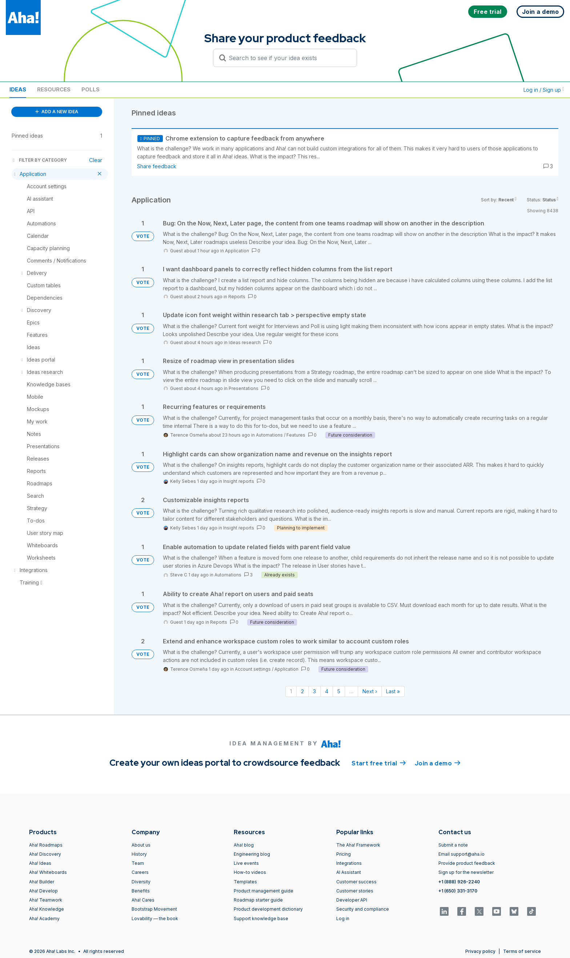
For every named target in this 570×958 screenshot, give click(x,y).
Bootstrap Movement (154, 909)
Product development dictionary (268, 909)
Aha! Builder (41, 881)
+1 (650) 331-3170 (457, 891)
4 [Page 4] (326, 691)
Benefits (141, 891)
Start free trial (379, 763)
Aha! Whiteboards (48, 872)
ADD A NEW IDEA (56, 111)
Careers (140, 872)
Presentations (243, 388)
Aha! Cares (143, 900)
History (139, 854)
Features (295, 435)
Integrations (349, 863)
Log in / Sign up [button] (543, 90)
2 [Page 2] (302, 691)
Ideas (17, 89)
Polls (90, 89)
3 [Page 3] (314, 691)
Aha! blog (244, 845)
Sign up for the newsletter (466, 872)
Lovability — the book (155, 918)
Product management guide (263, 891)
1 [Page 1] (291, 691)
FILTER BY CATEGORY (39, 160)
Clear (95, 160)
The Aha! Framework (358, 845)
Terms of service (522, 951)
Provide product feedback (466, 863)
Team (138, 863)
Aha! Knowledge (46, 909)
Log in (342, 918)
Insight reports (238, 481)
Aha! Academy (44, 918)
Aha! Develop (43, 891)
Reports (236, 296)
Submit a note (453, 845)
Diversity (141, 881)
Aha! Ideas (40, 863)
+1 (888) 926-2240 (459, 881)
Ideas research (245, 342)
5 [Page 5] (338, 691)
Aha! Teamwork (45, 900)
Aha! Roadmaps (46, 845)
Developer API (351, 900)
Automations (269, 435)
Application (237, 250)
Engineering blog (252, 854)
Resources (54, 89)
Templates (245, 881)
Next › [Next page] (369, 691)
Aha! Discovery (45, 854)
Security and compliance (362, 909)
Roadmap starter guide (258, 900)
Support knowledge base (261, 918)
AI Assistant (348, 872)
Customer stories (354, 891)
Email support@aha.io (461, 854)
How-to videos (250, 872)
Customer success (356, 881)
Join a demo (438, 763)
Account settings (253, 669)
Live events (246, 863)
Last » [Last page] (393, 691)
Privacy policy (480, 951)
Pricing (343, 854)
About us (141, 845)
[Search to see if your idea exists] (288, 58)
